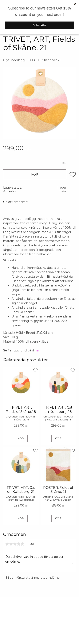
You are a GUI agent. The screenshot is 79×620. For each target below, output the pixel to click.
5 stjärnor (22, 544)
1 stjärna (7, 544)
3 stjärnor (15, 544)
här (37, 350)
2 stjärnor (11, 544)
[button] (73, 175)
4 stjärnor (18, 544)
